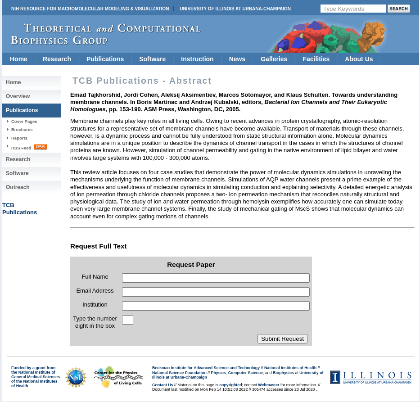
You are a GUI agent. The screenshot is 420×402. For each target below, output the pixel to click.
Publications (105, 59)
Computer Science (245, 372)
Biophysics (283, 372)
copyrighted (230, 385)
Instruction (197, 59)
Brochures (22, 129)
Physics (218, 372)
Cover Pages (24, 121)
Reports (19, 138)
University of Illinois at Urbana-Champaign (235, 8)
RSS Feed (29, 147)
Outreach (18, 187)
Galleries (274, 59)
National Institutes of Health (290, 368)
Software (152, 59)
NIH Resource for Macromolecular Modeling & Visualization (90, 8)
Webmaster (268, 385)
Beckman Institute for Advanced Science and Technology (206, 368)
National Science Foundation (179, 372)
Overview (18, 96)
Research (57, 59)
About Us (359, 59)
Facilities (316, 59)
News (237, 59)
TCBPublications (19, 209)
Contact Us (162, 385)
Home (18, 59)
